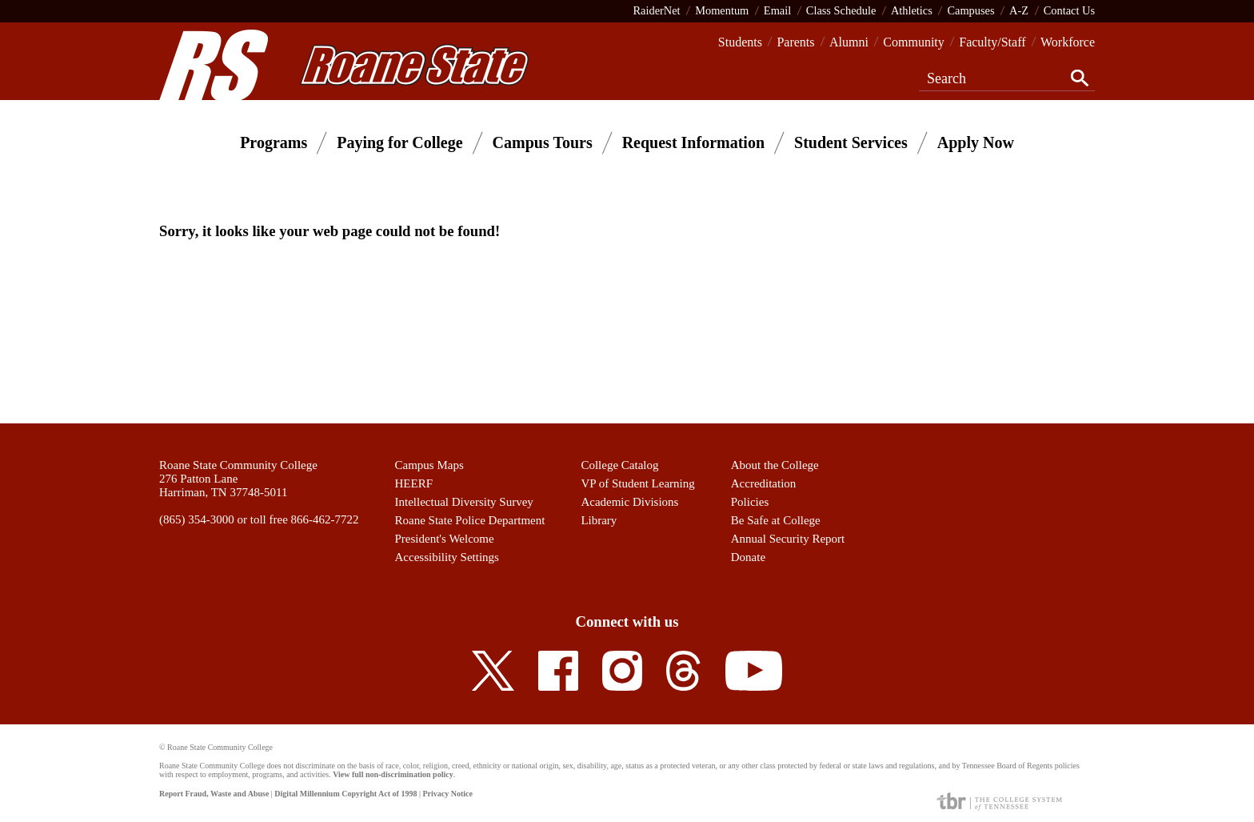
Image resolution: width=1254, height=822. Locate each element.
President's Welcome (444, 538)
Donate (748, 557)
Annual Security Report (788, 538)
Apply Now (975, 142)
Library (599, 520)
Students (740, 42)
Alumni (849, 42)
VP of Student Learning (637, 483)
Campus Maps (429, 465)
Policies (750, 501)
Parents (795, 42)
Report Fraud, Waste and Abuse (214, 793)
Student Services (851, 142)
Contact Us (1069, 10)
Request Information (693, 142)
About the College (775, 465)
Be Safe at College (776, 520)
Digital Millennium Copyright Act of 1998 (345, 793)
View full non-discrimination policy (393, 774)
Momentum (722, 10)
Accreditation (764, 483)
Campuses (970, 10)
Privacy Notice (447, 793)
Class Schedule (841, 10)
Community (913, 42)
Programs (273, 142)
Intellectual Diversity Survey (464, 501)
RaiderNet (656, 10)
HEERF (414, 483)
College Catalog (619, 465)
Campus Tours (543, 142)
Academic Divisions (629, 501)
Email (777, 10)
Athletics (912, 10)
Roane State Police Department (470, 520)
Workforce (1067, 42)
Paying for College (399, 142)
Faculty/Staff (992, 42)
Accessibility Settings (447, 557)
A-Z (1018, 10)
